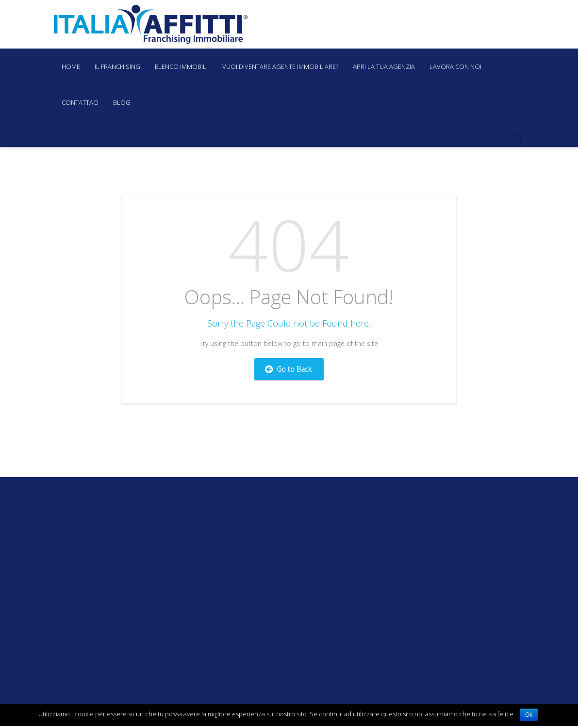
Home (71, 66)
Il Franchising (117, 66)
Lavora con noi (455, 66)
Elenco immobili (181, 66)
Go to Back (288, 369)
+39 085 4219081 (394, 25)
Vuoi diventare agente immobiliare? (280, 66)
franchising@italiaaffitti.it (310, 25)
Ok (528, 714)
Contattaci (80, 102)
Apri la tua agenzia (384, 66)
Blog (122, 102)
